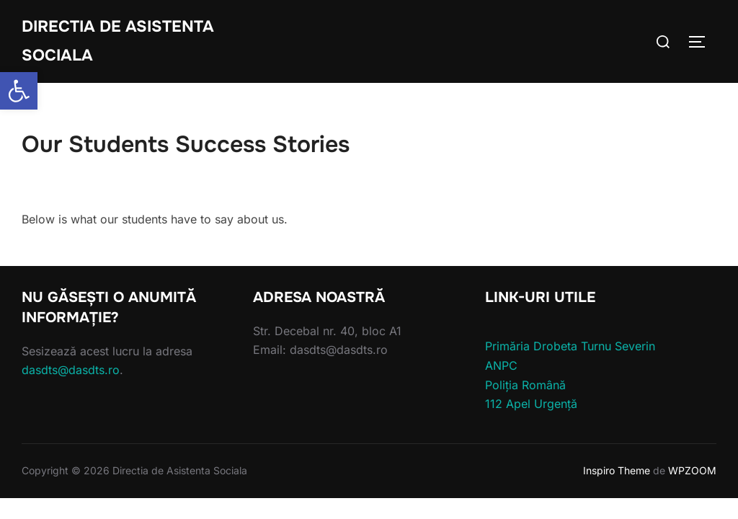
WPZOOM (692, 470)
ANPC (501, 365)
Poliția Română (525, 385)
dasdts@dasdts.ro (71, 370)
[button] (18, 91)
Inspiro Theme (616, 470)
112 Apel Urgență (531, 403)
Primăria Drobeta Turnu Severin (570, 346)
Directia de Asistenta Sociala (118, 41)
